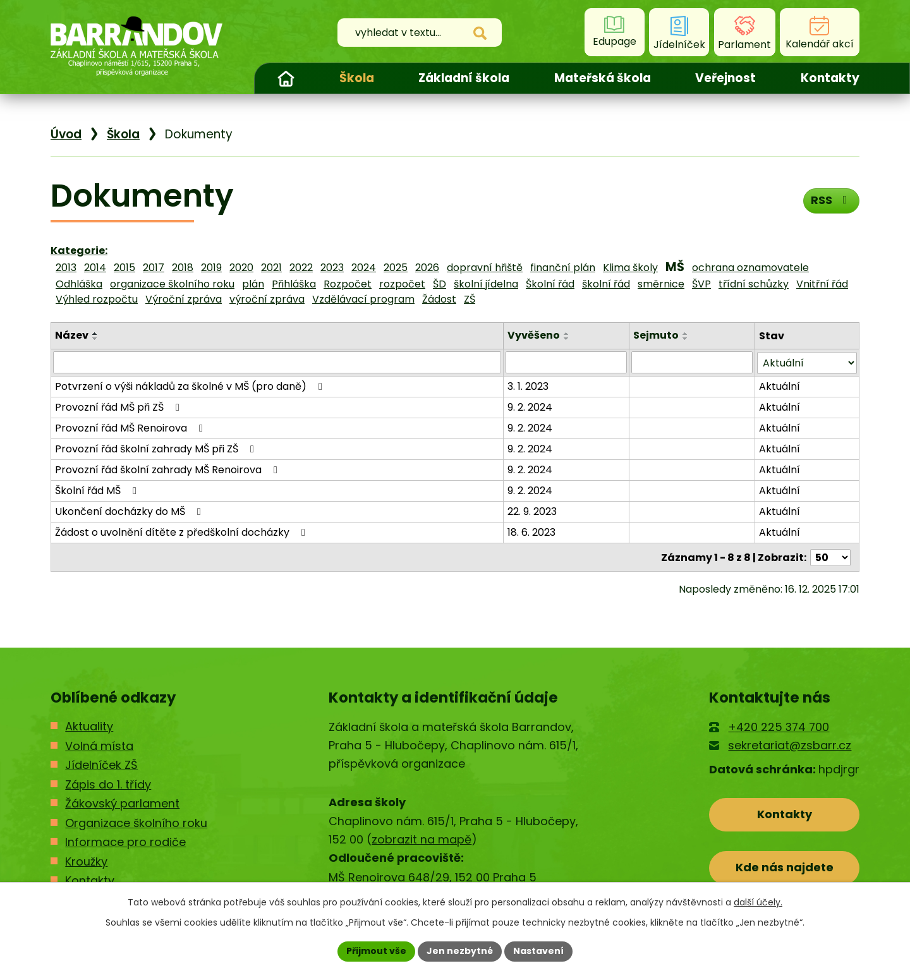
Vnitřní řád (822, 284)
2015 (124, 267)
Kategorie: (79, 250)
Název (71, 335)
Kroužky (86, 860)
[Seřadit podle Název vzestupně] (95, 333)
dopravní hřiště (485, 267)
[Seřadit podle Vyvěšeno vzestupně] (567, 333)
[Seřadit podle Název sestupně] (95, 338)
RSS (831, 200)
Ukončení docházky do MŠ (130, 511)
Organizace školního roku (136, 822)
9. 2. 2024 (529, 406)
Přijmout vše (376, 951)
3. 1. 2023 (528, 385)
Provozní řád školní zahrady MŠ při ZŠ (156, 448)
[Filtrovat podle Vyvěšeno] (566, 362)
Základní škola (463, 78)
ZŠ (469, 299)
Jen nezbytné (460, 951)
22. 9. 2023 (532, 511)
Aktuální (779, 385)
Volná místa (99, 744)
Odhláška (79, 284)
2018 (182, 267)
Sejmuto (656, 335)
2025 (396, 267)
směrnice (661, 284)
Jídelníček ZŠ (101, 764)
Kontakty (830, 78)
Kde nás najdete (785, 866)
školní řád (606, 284)
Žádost (439, 299)
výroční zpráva (267, 299)
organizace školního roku (172, 284)
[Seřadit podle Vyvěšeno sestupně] (567, 338)
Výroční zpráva (183, 299)
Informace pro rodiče (125, 841)
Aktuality (89, 726)
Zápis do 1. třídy (108, 783)
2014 (95, 267)
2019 (211, 267)
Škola (356, 78)
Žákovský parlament (122, 803)
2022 (301, 267)
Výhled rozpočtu (97, 299)
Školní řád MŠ (98, 490)
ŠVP (701, 284)
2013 (66, 267)
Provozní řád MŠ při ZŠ (119, 406)
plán (253, 284)
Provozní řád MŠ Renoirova (131, 427)
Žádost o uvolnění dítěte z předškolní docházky (182, 531)
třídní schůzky (754, 284)
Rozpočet (348, 284)
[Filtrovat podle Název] (277, 362)
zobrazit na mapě (421, 839)
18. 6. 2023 (531, 531)
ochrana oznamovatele (750, 267)
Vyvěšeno (533, 335)
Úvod (285, 78)
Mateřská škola (602, 78)
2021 (271, 267)
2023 (332, 267)
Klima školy (630, 267)
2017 (153, 267)
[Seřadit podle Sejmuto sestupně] (686, 338)
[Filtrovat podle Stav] (807, 362)
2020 (241, 267)
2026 (427, 267)
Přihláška (294, 284)
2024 (363, 267)
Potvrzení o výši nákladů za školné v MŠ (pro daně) (191, 385)
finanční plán (562, 267)
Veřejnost (725, 78)
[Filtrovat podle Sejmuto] (692, 362)
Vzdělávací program (363, 299)
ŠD (439, 284)
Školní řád (550, 284)
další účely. (758, 902)
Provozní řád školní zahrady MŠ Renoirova (168, 469)
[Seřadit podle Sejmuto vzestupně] (686, 333)
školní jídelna (486, 284)
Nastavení (538, 951)
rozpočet (402, 284)
